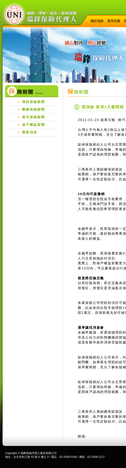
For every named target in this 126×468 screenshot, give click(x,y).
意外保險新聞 (33, 117)
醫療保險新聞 (33, 109)
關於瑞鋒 (97, 21)
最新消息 (29, 132)
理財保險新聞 (33, 102)
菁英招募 (113, 21)
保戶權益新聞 (33, 125)
